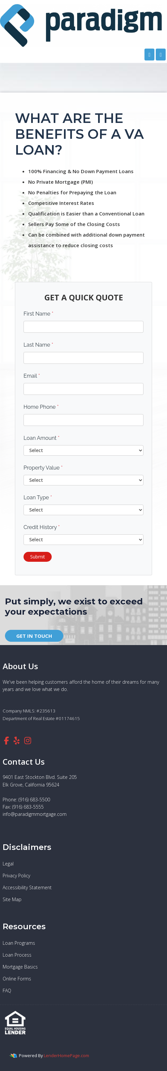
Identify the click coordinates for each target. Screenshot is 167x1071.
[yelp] (17, 740)
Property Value (43, 468)
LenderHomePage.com (66, 1055)
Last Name (38, 345)
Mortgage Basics (20, 967)
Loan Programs (19, 943)
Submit (37, 557)
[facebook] (6, 740)
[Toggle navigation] (161, 54)
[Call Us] (149, 54)
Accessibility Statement (27, 887)
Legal (8, 864)
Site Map (12, 899)
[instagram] (27, 740)
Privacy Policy (16, 875)
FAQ (7, 990)
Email (32, 376)
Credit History (42, 527)
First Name (38, 314)
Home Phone (41, 407)
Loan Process (17, 955)
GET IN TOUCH (34, 635)
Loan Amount (42, 438)
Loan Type (38, 497)
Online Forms (17, 978)
